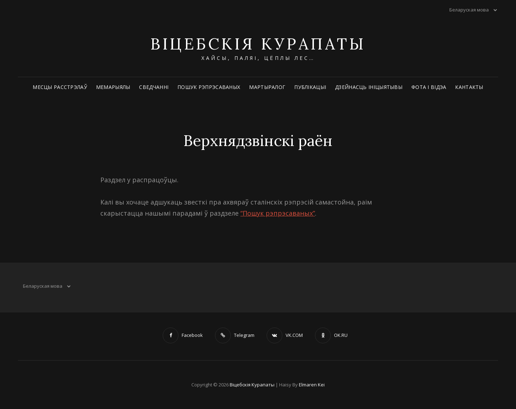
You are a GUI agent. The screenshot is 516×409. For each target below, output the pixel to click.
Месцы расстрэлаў (60, 87)
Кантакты (469, 87)
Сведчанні (153, 87)
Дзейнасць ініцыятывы (368, 87)
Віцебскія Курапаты (258, 44)
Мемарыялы (113, 87)
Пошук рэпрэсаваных (208, 87)
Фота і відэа (428, 87)
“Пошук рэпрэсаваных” (277, 213)
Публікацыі (310, 87)
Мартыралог (267, 87)
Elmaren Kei (312, 384)
